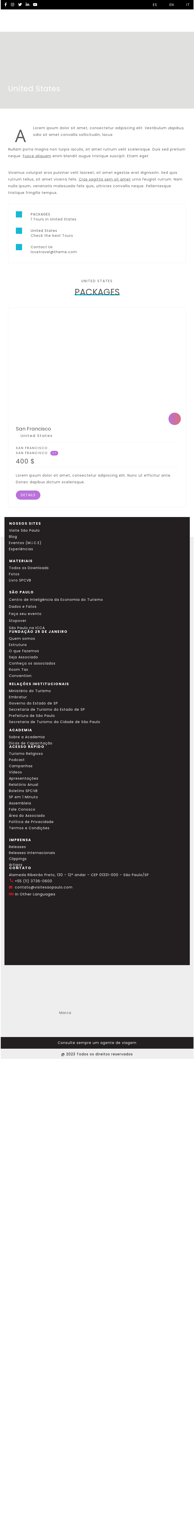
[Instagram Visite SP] (12, 4)
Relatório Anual (23, 784)
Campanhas (21, 766)
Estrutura (18, 644)
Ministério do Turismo (30, 690)
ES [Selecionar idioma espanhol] (152, 4)
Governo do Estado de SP (33, 703)
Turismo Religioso (26, 753)
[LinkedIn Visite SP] (27, 4)
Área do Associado (27, 815)
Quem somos (22, 638)
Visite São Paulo (24, 530)
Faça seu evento (25, 613)
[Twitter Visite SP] (20, 4)
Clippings (18, 858)
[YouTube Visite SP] (35, 4)
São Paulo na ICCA (27, 627)
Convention (20, 675)
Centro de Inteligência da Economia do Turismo (56, 599)
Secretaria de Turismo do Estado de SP (47, 709)
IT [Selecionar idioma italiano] (185, 4)
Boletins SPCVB (23, 790)
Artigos (16, 864)
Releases (17, 846)
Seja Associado (23, 657)
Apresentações (23, 778)
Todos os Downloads (29, 567)
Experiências (21, 549)
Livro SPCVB (20, 580)
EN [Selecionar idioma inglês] (169, 4)
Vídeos (15, 772)
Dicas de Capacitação (31, 743)
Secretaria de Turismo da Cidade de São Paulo (54, 721)
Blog (13, 536)
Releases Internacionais (32, 852)
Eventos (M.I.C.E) (25, 542)
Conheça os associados (32, 663)
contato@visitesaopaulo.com (44, 887)
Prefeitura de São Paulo (32, 715)
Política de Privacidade (31, 821)
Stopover (18, 620)
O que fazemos (24, 650)
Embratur (18, 697)
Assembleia (20, 803)
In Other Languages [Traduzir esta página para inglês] (35, 894)
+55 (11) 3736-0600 (33, 881)
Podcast (17, 759)
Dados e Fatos (23, 606)
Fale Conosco (22, 809)
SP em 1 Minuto (23, 797)
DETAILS (28, 494)
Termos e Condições (29, 828)
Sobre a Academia (27, 736)
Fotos (14, 574)
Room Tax (18, 669)
